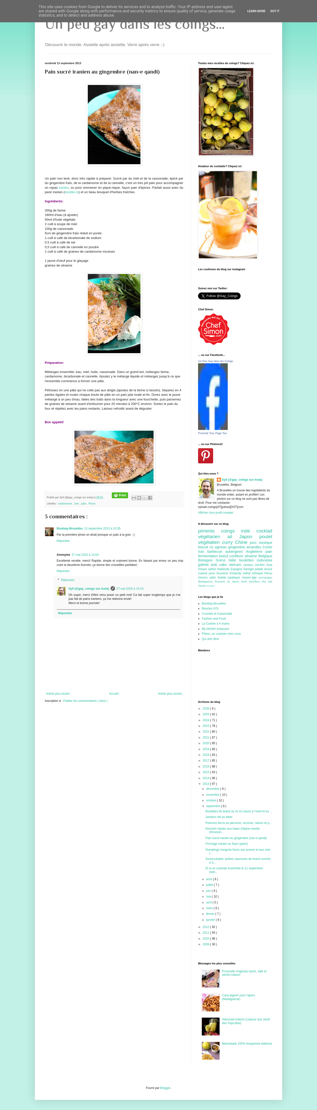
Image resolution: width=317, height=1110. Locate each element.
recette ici (72, 192)
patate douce (263, 569)
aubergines (235, 552)
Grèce (222, 560)
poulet (265, 536)
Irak (270, 581)
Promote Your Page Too (212, 433)
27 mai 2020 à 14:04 (85, 554)
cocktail (264, 530)
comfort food (263, 565)
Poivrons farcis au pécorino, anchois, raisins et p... (238, 823)
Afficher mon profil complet (215, 512)
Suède (222, 577)
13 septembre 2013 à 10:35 (102, 528)
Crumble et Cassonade (217, 613)
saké (213, 577)
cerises (249, 565)
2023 (206, 726)
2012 (206, 927)
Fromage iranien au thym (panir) (226, 844)
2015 (206, 772)
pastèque (235, 577)
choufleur (255, 581)
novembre (213, 794)
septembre (213, 806)
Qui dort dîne (210, 639)
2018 (206, 755)
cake (224, 565)
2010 (206, 938)
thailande (223, 569)
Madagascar (206, 581)
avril (209, 902)
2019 (206, 749)
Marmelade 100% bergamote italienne (247, 1043)
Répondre (63, 541)
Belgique (265, 556)
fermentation (208, 556)
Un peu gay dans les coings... (135, 23)
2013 (206, 784)
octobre (211, 800)
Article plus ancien (170, 693)
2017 (206, 760)
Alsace (203, 569)
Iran (77, 503)
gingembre (237, 547)
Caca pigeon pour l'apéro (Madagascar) (238, 997)
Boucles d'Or (210, 608)
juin (209, 891)
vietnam (236, 565)
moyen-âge (250, 577)
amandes (255, 547)
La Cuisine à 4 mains (215, 623)
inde (248, 530)
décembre (213, 789)
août (209, 879)
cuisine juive (207, 573)
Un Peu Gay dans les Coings (215, 361)
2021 (206, 737)
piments (209, 530)
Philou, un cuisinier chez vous (221, 633)
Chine (242, 542)
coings (231, 530)
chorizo (203, 577)
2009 (206, 944)
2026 (206, 708)
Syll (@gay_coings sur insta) (88, 588)
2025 (206, 714)
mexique (265, 543)
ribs (265, 581)
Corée (267, 547)
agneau (221, 547)
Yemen (202, 585)
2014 (206, 778)
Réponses (67, 580)
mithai (247, 573)
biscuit (204, 547)
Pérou (268, 573)
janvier (211, 920)
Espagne (236, 569)
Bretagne (207, 560)
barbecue (216, 552)
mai (209, 896)
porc (254, 543)
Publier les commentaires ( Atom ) (85, 701)
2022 (206, 731)
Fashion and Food (214, 618)
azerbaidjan (265, 577)
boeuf (224, 556)
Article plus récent (57, 693)
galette (204, 565)
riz (212, 547)
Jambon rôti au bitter (218, 817)
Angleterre (256, 552)
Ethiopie (258, 573)
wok (215, 565)
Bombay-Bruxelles (70, 528)
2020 (206, 743)
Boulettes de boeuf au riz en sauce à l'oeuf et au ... (238, 811)
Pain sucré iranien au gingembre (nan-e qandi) (236, 838)
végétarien (212, 536)
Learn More (256, 11)
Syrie (245, 581)
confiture (237, 556)
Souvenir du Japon (228, 581)
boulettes (248, 560)
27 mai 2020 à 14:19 (129, 588)
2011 (206, 932)
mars (210, 908)
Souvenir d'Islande (229, 573)
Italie (233, 560)
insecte (210, 585)
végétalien (210, 542)
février (210, 914)
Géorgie (249, 569)
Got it (274, 11)
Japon (249, 536)
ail (233, 536)
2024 (206, 720)
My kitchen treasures (215, 629)
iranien (64, 187)
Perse (92, 503)
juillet (210, 885)
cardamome (65, 503)
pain (84, 503)
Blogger (165, 1088)
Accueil (114, 693)
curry (228, 542)
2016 (206, 766)
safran (212, 569)
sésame (251, 556)
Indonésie (264, 560)
